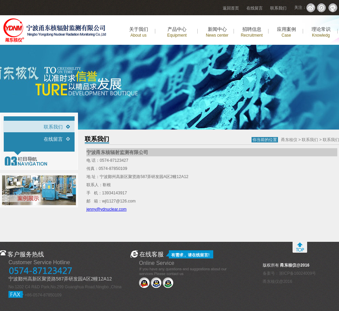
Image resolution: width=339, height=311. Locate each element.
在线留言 (254, 8)
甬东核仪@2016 (277, 281)
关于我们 (138, 32)
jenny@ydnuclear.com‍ (106, 209)
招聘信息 (252, 32)
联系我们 (278, 8)
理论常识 (321, 32)
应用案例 (286, 32)
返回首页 (231, 8)
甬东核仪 (289, 139)
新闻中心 (217, 32)
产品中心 (176, 32)
